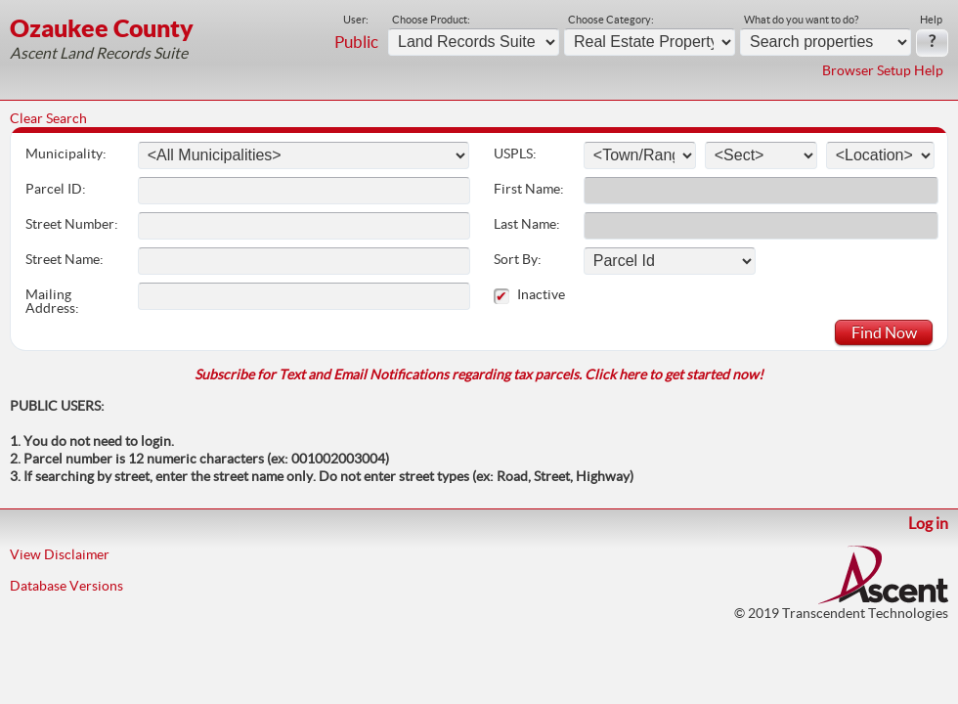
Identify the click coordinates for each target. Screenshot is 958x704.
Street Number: (71, 224)
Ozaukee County (102, 28)
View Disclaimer (59, 554)
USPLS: (515, 153)
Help (931, 19)
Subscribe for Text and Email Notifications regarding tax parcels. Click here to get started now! (479, 374)
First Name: (529, 189)
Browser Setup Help (882, 70)
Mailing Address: (52, 301)
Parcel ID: (55, 189)
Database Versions (66, 586)
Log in (928, 523)
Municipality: (66, 153)
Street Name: (64, 259)
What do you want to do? (801, 19)
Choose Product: (431, 19)
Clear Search (48, 118)
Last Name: (527, 224)
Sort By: (518, 259)
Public (356, 42)
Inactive (557, 294)
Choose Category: (611, 19)
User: (356, 19)
